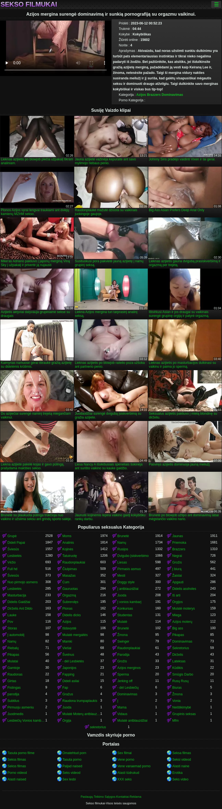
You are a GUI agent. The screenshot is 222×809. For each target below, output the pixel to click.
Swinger (123, 641)
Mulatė (122, 622)
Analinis (68, 543)
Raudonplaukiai (73, 562)
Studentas (124, 615)
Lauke (12, 615)
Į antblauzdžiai (128, 589)
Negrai (177, 556)
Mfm (175, 720)
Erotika (177, 773)
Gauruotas (70, 589)
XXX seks (124, 779)
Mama (122, 707)
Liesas (122, 562)
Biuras (177, 688)
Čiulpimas (69, 569)
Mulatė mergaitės (75, 635)
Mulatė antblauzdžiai (132, 720)
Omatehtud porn (74, 753)
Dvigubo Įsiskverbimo (133, 556)
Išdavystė (69, 628)
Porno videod (17, 773)
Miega (176, 615)
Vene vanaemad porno (134, 766)
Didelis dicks (71, 615)
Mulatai (12, 661)
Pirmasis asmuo (129, 569)
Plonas (67, 608)
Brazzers (154, 95)
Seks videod (71, 773)
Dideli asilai (70, 681)
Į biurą (176, 569)
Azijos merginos (129, 668)
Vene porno (125, 759)
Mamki (67, 641)
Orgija (66, 720)
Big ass (177, 628)
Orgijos (177, 602)
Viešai (66, 648)
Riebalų (13, 648)
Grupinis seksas (184, 714)
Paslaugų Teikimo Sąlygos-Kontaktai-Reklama (111, 796)
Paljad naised (72, 766)
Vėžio (11, 562)
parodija (13, 694)
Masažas (69, 576)
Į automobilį (15, 635)
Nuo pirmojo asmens (22, 582)
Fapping (68, 674)
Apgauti (177, 582)
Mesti (121, 576)
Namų (121, 543)
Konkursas (125, 608)
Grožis (177, 562)
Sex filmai (124, 753)
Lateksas (178, 661)
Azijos (141, 95)
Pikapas (178, 635)
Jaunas (177, 536)
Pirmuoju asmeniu (20, 707)
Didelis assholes (184, 589)
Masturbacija (16, 595)
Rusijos (122, 549)
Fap (65, 688)
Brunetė (123, 536)
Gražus (67, 694)
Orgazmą (69, 595)
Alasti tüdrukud (128, 773)
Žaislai (177, 576)
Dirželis (177, 655)
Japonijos (69, 668)
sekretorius (98, 727)
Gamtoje (13, 668)
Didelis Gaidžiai (18, 602)
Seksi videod (181, 759)
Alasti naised (16, 779)
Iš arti (176, 595)
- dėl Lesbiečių (128, 688)
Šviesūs (13, 549)
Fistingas (14, 688)
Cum (65, 582)
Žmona (122, 635)
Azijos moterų (182, 622)
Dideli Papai (16, 543)
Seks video (180, 779)
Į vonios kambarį (129, 602)
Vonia (176, 701)
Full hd (12, 569)
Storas (12, 628)
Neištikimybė (181, 707)
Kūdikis (177, 668)
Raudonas (15, 674)
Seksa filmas (181, 753)
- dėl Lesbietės (73, 661)
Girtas (11, 681)
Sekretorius (180, 648)
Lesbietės (14, 556)
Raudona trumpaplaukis (79, 701)
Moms (67, 536)
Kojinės (67, 549)
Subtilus (13, 701)
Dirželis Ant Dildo (19, 608)
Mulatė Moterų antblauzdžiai (81, 714)
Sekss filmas (16, 759)
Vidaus (122, 714)
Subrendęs (70, 602)
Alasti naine (180, 766)
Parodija (123, 655)
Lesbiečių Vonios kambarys (26, 720)
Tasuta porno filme (20, 753)
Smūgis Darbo (182, 674)
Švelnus (68, 655)
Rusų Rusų (180, 681)
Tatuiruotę (69, 556)
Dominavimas (172, 95)
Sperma (123, 674)
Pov (10, 622)
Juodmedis (15, 714)
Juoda (122, 595)
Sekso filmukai (29, 4)
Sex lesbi (69, 779)
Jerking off (125, 681)
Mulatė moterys (183, 608)
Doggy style (126, 582)
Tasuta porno (71, 759)
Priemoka (179, 543)
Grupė (12, 536)
